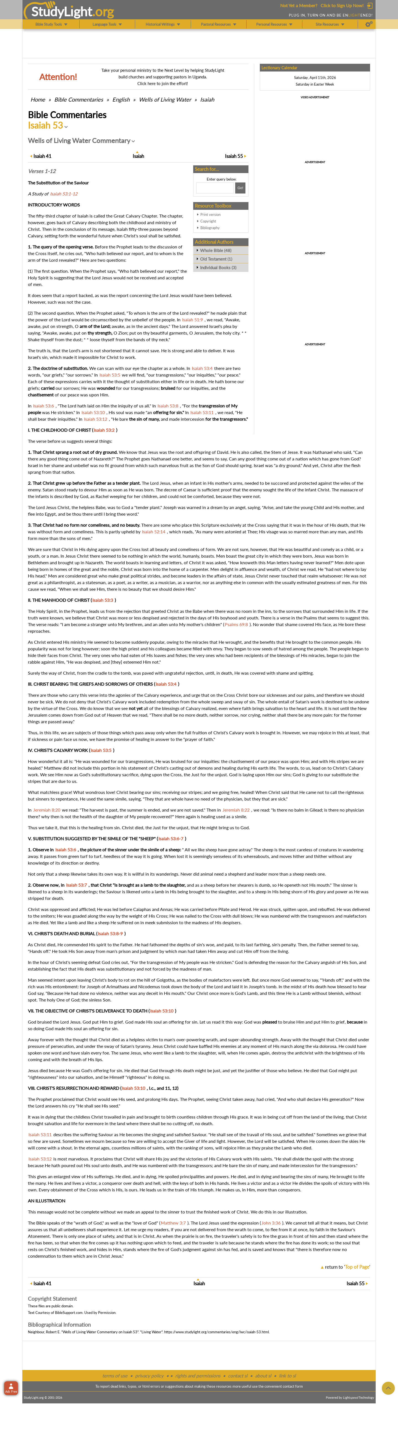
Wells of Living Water (165, 99)
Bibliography (210, 228)
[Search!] (240, 188)
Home (37, 99)
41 (42, 156)
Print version (210, 214)
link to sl (287, 1376)
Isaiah (207, 99)
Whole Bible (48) (215, 250)
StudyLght (61, 11)
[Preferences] (369, 24)
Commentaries (78, 99)
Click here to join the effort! (162, 83)
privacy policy (149, 1376)
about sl (263, 1376)
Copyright (208, 221)
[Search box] (215, 188)
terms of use (114, 1376)
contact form (293, 1386)
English (121, 99)
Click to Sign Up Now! (342, 5)
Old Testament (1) (216, 258)
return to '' (347, 1267)
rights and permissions (197, 1376)
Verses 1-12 (42, 171)
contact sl (237, 1376)
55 (234, 156)
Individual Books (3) (218, 267)
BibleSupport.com (69, 1312)
